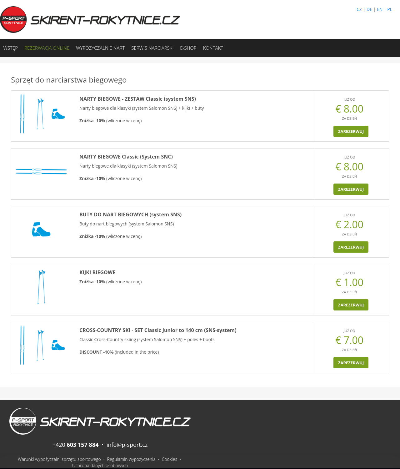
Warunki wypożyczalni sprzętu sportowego (59, 459)
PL (389, 9)
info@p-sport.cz (127, 444)
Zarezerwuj (351, 131)
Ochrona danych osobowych (100, 465)
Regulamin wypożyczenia (131, 459)
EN (379, 9)
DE (369, 9)
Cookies (169, 459)
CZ (359, 9)
